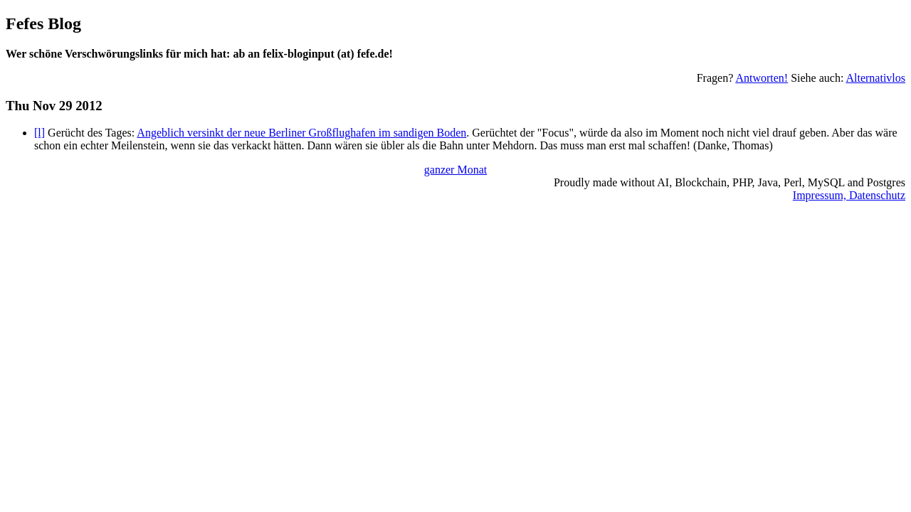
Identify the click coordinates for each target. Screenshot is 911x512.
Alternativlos (875, 78)
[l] (39, 133)
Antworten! (761, 78)
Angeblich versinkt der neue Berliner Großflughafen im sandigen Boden (301, 133)
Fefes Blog (43, 23)
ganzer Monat (455, 170)
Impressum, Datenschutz (849, 195)
